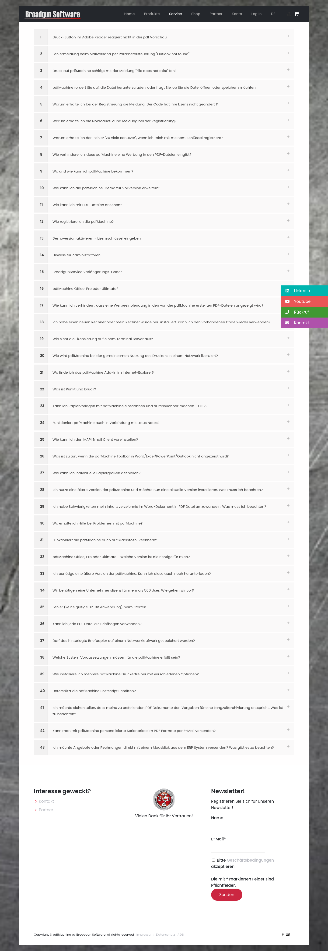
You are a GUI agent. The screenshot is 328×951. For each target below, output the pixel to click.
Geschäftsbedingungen (250, 860)
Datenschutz (165, 934)
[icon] (288, 934)
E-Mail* (238, 844)
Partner (46, 810)
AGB (181, 934)
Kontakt (46, 801)
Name (238, 823)
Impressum (145, 934)
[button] (164, 37)
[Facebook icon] (283, 934)
